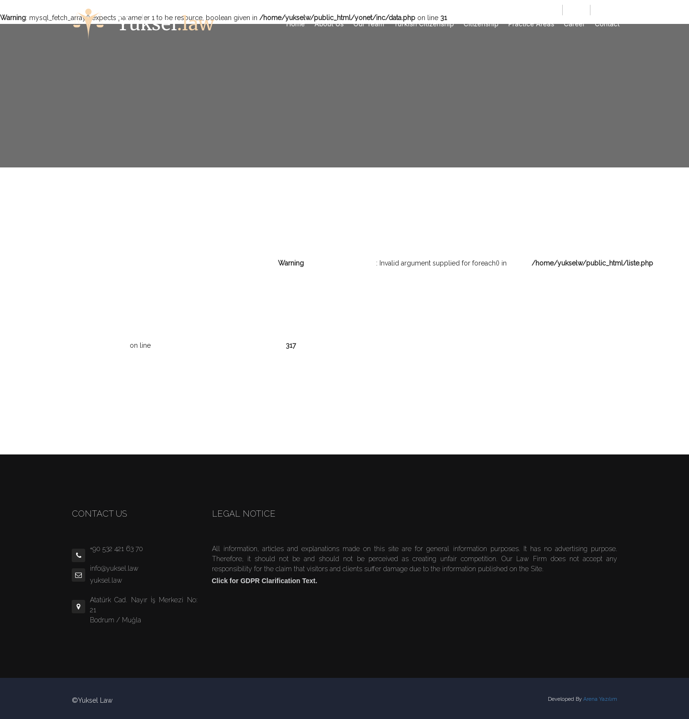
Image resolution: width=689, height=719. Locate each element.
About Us (329, 24)
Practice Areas (531, 24)
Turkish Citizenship (424, 24)
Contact (607, 24)
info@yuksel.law (538, 9)
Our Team (369, 24)
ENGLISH (605, 9)
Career (574, 24)
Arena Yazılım (600, 699)
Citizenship (481, 24)
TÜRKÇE (576, 9)
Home (295, 24)
